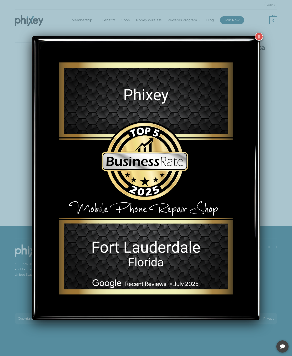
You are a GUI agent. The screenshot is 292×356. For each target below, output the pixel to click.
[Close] (259, 37)
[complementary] (262, 333)
